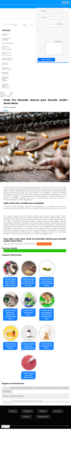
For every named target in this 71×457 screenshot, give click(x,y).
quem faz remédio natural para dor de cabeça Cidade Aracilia (18, 313)
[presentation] (52, 33)
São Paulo (57, 416)
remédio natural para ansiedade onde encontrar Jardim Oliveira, (18, 282)
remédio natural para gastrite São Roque (18, 403)
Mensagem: (54, 48)
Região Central (47, 416)
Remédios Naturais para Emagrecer (6, 86)
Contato (26, 445)
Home (13, 439)
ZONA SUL (15, 416)
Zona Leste (65, 416)
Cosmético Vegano (5, 34)
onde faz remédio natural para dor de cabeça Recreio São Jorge (38, 282)
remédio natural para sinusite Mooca (19, 342)
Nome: (52, 11)
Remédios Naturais (5, 73)
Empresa (27, 439)
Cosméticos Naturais (6, 39)
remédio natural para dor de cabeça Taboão (38, 403)
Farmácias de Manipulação (7, 48)
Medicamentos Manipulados (7, 59)
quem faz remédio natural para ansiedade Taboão (38, 374)
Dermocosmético (7, 43)
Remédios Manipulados (7, 68)
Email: (52, 18)
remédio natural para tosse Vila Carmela (18, 374)
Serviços (6, 30)
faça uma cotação (44, 244)
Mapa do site (43, 445)
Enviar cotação (46, 60)
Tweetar (6, 111)
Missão (42, 439)
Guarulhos (38, 416)
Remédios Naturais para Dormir (5, 78)
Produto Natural (5, 63)
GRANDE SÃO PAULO (26, 416)
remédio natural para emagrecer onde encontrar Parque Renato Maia (38, 344)
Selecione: (7, 416)
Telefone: (54, 25)
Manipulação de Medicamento (7, 54)
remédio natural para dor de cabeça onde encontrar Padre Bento (38, 313)
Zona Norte (7, 419)
